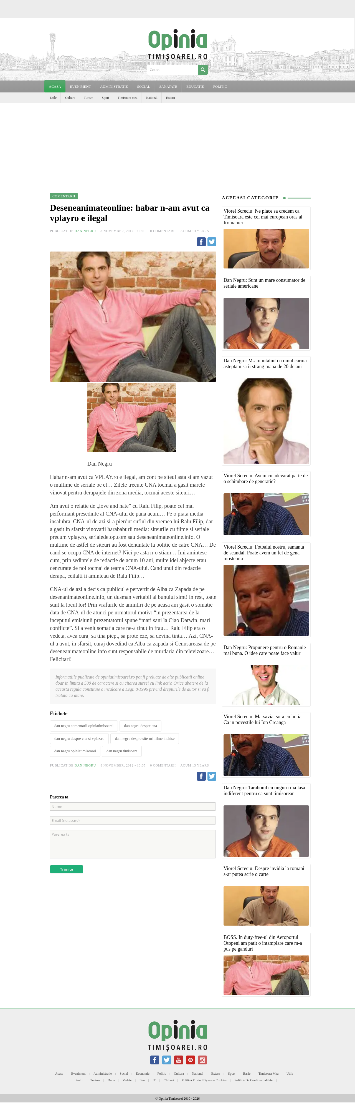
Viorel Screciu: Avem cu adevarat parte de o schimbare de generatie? (266, 478)
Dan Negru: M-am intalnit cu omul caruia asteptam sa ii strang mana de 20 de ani (265, 363)
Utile (53, 98)
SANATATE (168, 86)
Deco (111, 1080)
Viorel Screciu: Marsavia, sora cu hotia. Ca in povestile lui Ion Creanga (263, 719)
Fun (142, 1080)
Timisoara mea (127, 98)
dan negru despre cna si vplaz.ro (79, 739)
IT (154, 1080)
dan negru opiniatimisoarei (75, 751)
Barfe (247, 1074)
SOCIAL (143, 86)
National (151, 98)
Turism (88, 98)
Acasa (55, 86)
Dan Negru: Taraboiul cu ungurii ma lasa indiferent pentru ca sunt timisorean (264, 790)
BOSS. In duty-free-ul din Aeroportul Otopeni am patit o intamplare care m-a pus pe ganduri (263, 943)
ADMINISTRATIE (114, 86)
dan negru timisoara (121, 751)
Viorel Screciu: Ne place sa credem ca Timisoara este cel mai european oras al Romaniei (263, 216)
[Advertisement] (177, 145)
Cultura (70, 98)
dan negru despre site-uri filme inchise (144, 739)
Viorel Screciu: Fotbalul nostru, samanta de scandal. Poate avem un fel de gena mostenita (264, 552)
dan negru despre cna (140, 726)
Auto (79, 1080)
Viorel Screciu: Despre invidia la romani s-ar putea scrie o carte (264, 871)
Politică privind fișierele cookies (204, 1080)
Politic (161, 1074)
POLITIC (220, 86)
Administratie (102, 1074)
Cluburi (169, 1080)
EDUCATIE (195, 86)
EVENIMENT (80, 86)
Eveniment (78, 1074)
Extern (170, 98)
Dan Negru (85, 231)
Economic (142, 1074)
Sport (105, 98)
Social (124, 1074)
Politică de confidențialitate (253, 1080)
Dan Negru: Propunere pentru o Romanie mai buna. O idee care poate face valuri (265, 650)
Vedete (127, 1080)
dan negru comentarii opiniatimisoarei (83, 726)
